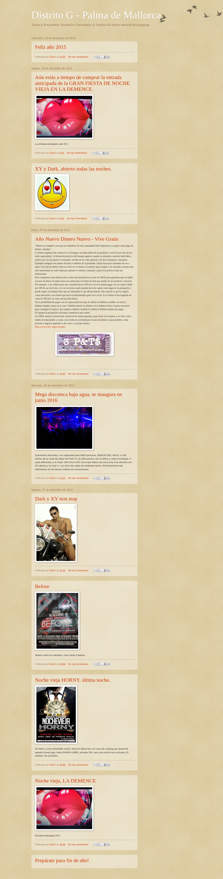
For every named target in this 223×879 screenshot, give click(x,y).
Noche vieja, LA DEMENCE (65, 780)
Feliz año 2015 (50, 47)
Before (42, 586)
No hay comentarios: (78, 57)
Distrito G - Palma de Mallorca (96, 15)
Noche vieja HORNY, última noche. (72, 680)
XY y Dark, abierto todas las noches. (73, 169)
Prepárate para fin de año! (62, 860)
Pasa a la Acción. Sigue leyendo (50, 327)
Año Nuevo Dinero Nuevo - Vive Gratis (76, 239)
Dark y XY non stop (56, 498)
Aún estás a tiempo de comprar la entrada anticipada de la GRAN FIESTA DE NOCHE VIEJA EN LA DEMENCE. (82, 83)
